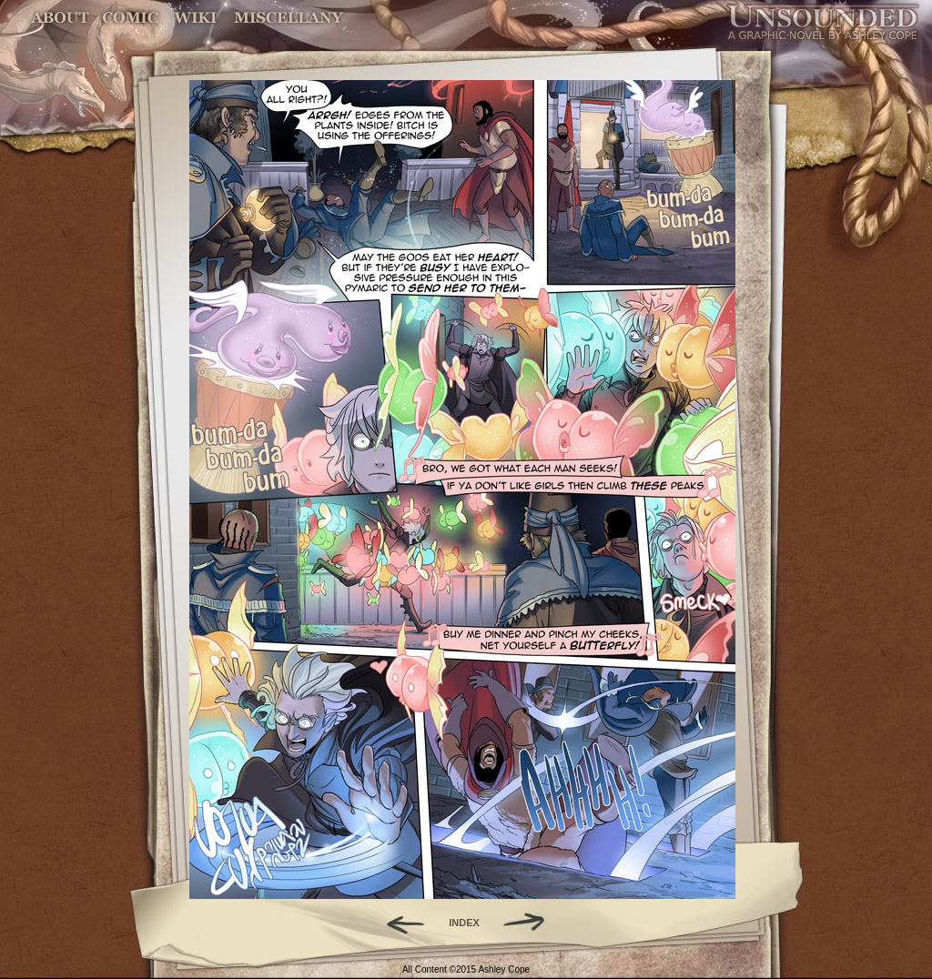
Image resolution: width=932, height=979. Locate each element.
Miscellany (288, 18)
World (196, 18)
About (61, 18)
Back (398, 922)
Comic (131, 18)
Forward (530, 922)
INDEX (464, 922)
